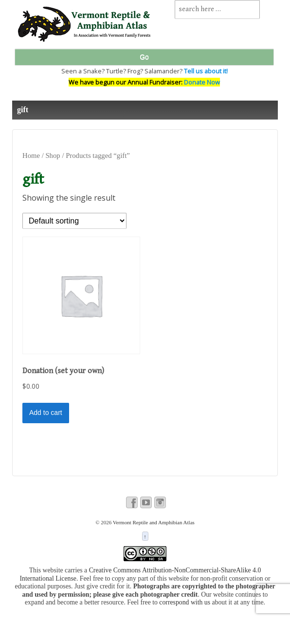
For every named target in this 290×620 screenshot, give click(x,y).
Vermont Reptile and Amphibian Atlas (153, 522)
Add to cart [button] (45, 412)
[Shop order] (74, 221)
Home (31, 155)
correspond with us (184, 602)
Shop (52, 155)
